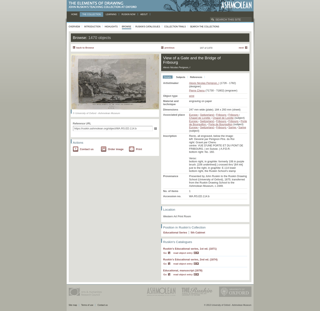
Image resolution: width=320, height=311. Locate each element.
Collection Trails (175, 27)
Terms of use (87, 305)
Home (74, 14)
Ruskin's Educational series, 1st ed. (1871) (190, 248)
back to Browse (85, 47)
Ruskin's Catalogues (147, 27)
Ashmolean (236, 5)
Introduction (92, 27)
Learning (111, 14)
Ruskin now (128, 14)
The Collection (91, 14)
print (191, 95)
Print (139, 149)
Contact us (87, 149)
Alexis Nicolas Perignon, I (204, 83)
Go (165, 253)
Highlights (111, 27)
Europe (194, 114)
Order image (116, 149)
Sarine (232, 127)
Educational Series (175, 232)
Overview (74, 27)
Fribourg (221, 114)
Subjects (180, 77)
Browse (126, 27)
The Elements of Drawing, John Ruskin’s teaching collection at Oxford (104, 5)
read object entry (183, 253)
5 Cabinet (198, 232)
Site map (73, 305)
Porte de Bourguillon (220, 124)
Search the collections (204, 27)
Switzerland (207, 114)
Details (167, 77)
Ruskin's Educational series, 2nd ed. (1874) (190, 259)
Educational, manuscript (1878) (182, 270)
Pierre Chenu (197, 90)
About (144, 14)
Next (241, 47)
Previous (170, 47)
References (196, 77)
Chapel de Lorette (200, 117)
